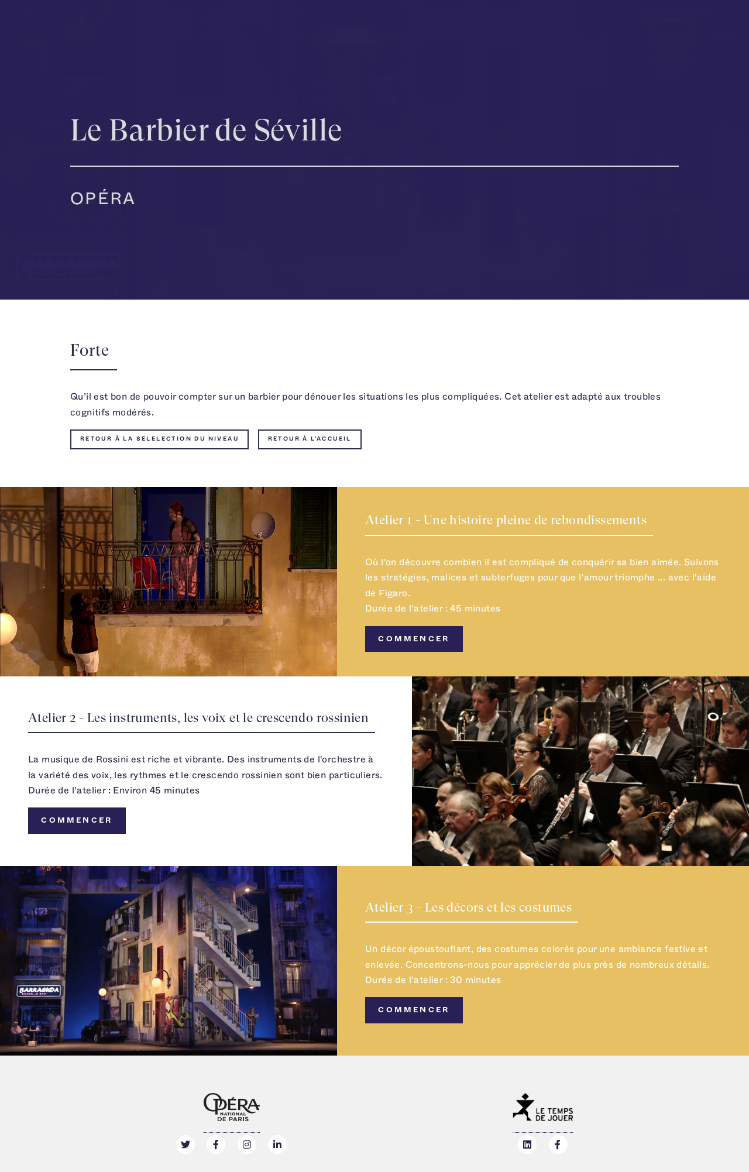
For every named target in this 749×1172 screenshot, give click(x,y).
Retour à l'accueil (310, 439)
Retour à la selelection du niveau (159, 439)
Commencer (413, 638)
